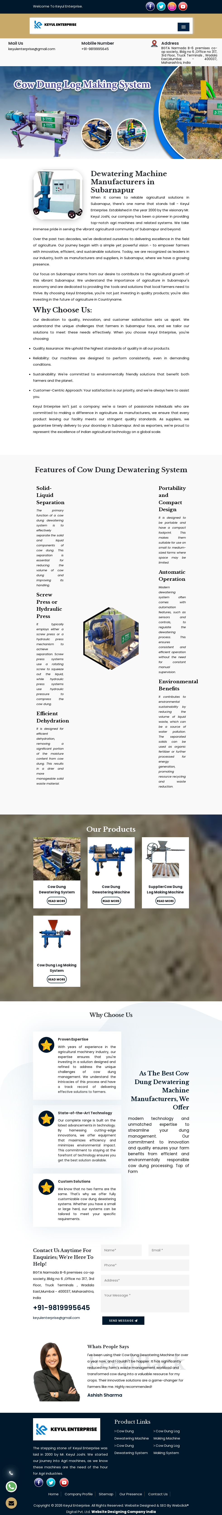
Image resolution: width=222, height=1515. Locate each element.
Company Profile (79, 1494)
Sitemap (106, 1494)
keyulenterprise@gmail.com (31, 48)
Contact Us (158, 1494)
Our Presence (130, 1494)
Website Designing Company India (123, 1511)
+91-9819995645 (95, 48)
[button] (16, 112)
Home (53, 1494)
